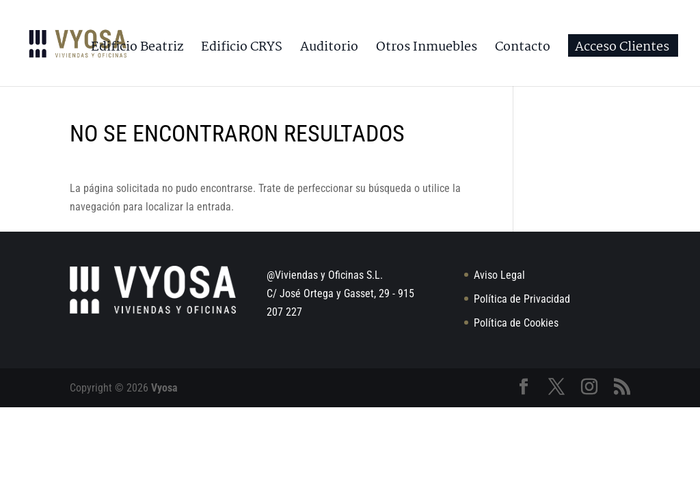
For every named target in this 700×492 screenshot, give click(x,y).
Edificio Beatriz (137, 49)
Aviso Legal (499, 275)
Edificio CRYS (241, 49)
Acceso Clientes (622, 49)
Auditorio (329, 49)
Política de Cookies (516, 322)
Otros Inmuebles (426, 49)
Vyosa (164, 387)
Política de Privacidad (522, 298)
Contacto (522, 49)
